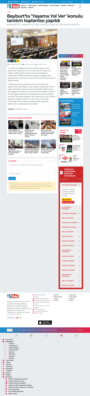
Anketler (7, 370)
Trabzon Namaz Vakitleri (41, 300)
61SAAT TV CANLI (38, 1)
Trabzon (23, 5)
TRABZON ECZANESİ (69, 227)
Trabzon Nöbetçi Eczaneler (17, 379)
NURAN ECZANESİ (68, 270)
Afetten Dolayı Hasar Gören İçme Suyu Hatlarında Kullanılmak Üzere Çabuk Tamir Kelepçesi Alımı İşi (65, 73)
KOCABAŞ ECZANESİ (69, 213)
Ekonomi (71, 5)
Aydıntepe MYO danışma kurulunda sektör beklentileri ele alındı (47, 133)
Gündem (24, 7)
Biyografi (7, 368)
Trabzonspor (32, 5)
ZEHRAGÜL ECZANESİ (69, 222)
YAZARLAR (25, 1)
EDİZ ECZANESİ (67, 236)
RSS (10, 330)
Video (6, 362)
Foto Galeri (8, 360)
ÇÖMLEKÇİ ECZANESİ (69, 185)
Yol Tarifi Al (67, 199)
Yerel (9, 12)
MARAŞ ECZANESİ (68, 241)
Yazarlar (63, 5)
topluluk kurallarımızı (25, 184)
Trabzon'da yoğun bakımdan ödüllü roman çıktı (64, 92)
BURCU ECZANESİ (68, 285)
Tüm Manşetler (38, 309)
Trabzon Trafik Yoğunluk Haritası (19, 385)
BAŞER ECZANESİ (68, 261)
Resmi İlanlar (54, 5)
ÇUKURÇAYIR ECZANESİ (66, 208)
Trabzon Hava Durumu (41, 298)
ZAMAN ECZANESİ (68, 265)
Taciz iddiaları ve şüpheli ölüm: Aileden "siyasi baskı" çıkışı (15, 132)
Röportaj (7, 366)
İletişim (7, 375)
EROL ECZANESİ (67, 281)
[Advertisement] (72, 40)
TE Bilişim (80, 330)
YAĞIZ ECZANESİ (68, 256)
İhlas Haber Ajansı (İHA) (15, 64)
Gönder (12, 178)
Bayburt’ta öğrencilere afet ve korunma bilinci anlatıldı (14, 152)
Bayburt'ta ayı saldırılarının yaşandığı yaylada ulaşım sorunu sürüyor (31, 133)
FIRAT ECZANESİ (67, 218)
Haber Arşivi (37, 313)
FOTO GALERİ (13, 1)
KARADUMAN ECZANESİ (66, 275)
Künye (6, 373)
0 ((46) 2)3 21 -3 (68, 202)
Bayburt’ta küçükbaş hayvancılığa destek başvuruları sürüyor (32, 151)
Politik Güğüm (43, 5)
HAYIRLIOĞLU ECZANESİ (66, 251)
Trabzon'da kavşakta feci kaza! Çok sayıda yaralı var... (76, 92)
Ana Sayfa (8, 339)
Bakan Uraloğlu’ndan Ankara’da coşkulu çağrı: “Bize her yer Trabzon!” (76, 71)
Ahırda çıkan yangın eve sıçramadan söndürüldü (48, 151)
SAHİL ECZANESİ (68, 245)
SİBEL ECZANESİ (67, 232)
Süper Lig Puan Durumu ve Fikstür (20, 387)
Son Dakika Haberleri (40, 311)
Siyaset (31, 7)
